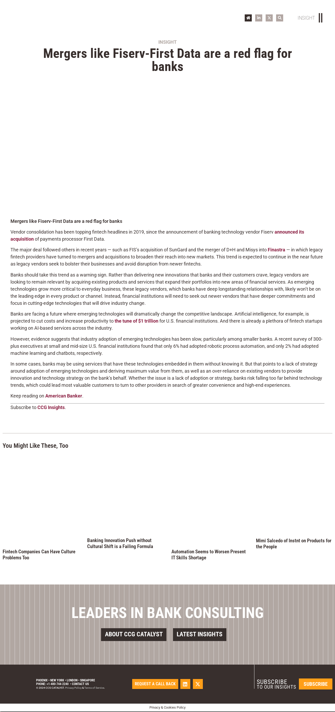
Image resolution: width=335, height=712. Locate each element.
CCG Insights (51, 407)
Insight (167, 42)
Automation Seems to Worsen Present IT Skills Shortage (208, 555)
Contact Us (80, 684)
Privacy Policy (73, 688)
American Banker (63, 396)
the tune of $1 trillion (136, 321)
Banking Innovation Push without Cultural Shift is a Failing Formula (120, 543)
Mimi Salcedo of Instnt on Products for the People (293, 544)
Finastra (276, 249)
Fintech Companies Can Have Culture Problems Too (39, 555)
